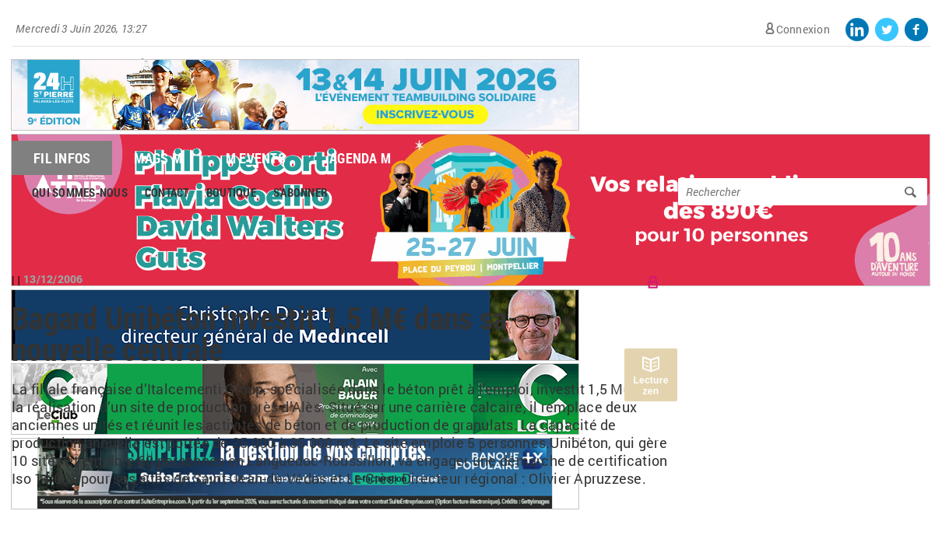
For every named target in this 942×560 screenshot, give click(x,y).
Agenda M (360, 158)
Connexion (803, 29)
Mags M (158, 158)
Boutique (231, 192)
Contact (167, 192)
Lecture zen (650, 386)
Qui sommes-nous (80, 192)
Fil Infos (61, 158)
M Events (256, 158)
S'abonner (300, 192)
